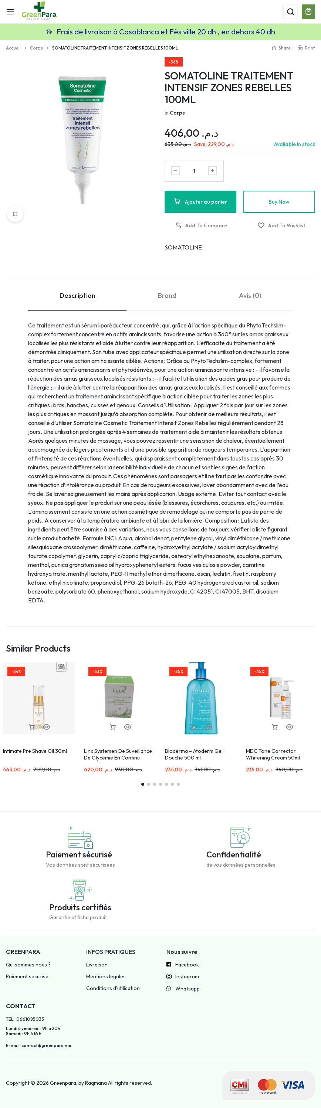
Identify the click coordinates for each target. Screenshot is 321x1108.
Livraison (97, 965)
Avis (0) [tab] (250, 295)
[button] (201, 226)
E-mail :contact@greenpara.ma (38, 1045)
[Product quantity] (194, 170)
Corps (36, 48)
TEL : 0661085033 (25, 1019)
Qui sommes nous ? (28, 965)
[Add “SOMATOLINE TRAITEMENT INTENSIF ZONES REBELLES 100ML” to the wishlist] (281, 226)
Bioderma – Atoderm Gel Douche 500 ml (194, 754)
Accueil (13, 48)
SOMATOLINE (183, 247)
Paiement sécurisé (27, 976)
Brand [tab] (167, 295)
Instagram (182, 977)
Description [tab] (77, 295)
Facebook (182, 965)
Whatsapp (183, 989)
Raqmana (96, 1083)
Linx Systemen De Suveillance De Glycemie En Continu (118, 754)
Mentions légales (106, 976)
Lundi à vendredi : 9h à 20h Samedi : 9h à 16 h (33, 1031)
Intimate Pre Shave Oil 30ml (35, 751)
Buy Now (279, 201)
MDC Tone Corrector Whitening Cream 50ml (273, 754)
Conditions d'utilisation (113, 988)
